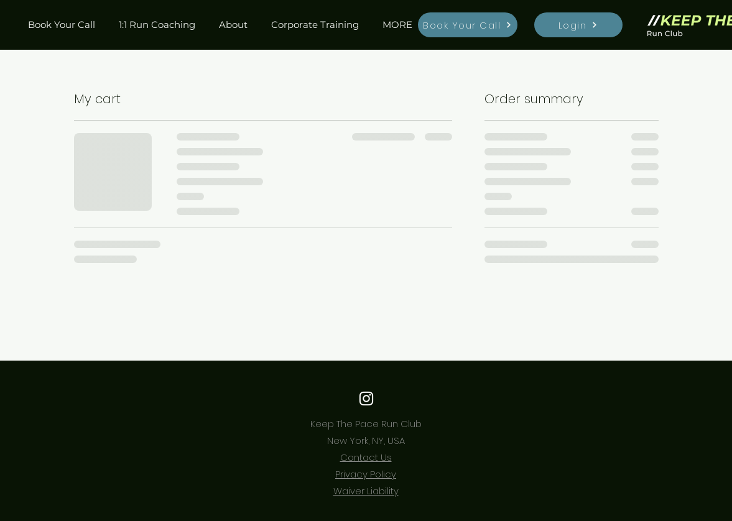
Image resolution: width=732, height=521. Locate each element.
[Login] (578, 24)
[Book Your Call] (467, 24)
